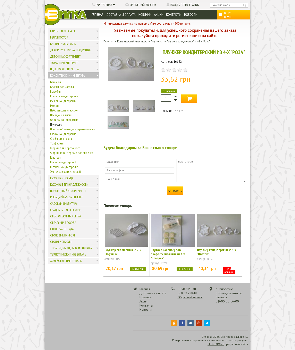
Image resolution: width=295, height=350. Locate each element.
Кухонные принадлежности (69, 184)
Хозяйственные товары (66, 261)
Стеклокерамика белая (65, 216)
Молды (54, 105)
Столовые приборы (63, 235)
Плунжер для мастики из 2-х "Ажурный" (122, 252)
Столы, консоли (60, 242)
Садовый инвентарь (64, 203)
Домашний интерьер (64, 63)
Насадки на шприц (61, 115)
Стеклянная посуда (63, 222)
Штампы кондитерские (64, 167)
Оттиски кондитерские (64, 120)
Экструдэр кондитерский (65, 171)
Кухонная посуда (62, 178)
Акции (158, 14)
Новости (190, 14)
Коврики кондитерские (64, 96)
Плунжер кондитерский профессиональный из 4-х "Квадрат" (168, 254)
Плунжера (56, 124)
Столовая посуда (62, 229)
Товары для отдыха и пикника (71, 248)
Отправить (175, 190)
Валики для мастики (62, 87)
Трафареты (57, 143)
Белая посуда (59, 37)
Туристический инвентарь (68, 254)
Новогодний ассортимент (68, 191)
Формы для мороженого (65, 148)
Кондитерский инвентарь (67, 75)
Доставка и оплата (121, 14)
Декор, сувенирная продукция (70, 50)
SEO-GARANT (216, 344)
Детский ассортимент (65, 56)
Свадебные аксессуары (65, 210)
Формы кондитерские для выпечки (71, 153)
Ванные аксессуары (63, 44)
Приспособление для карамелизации (72, 129)
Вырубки (55, 91)
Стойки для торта (61, 138)
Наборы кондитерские (64, 110)
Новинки (144, 14)
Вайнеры (55, 82)
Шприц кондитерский (63, 162)
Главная (97, 14)
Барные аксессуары (63, 31)
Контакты (173, 14)
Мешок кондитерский (63, 101)
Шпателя (55, 157)
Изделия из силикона (64, 69)
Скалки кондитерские (63, 134)
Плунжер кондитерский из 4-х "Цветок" (216, 252)
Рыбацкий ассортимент (66, 197)
